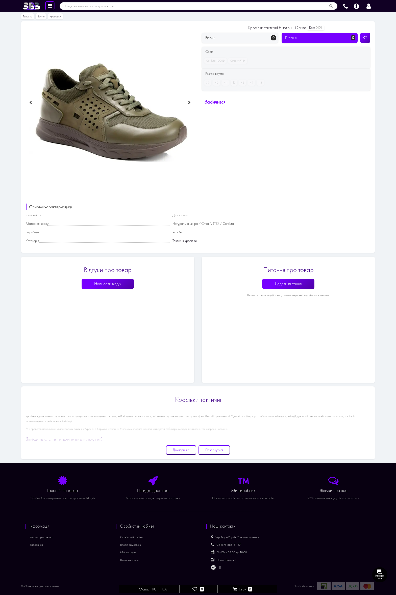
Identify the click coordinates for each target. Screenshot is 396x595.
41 (224, 82)
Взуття (41, 16)
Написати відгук (107, 283)
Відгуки (240, 37)
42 (233, 82)
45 (259, 82)
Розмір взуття (214, 73)
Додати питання (288, 283)
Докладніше (181, 450)
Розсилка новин (129, 560)
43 (241, 82)
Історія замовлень (130, 545)
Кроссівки (55, 16)
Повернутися (214, 450)
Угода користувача (41, 537)
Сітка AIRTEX (236, 60)
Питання (320, 37)
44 (250, 82)
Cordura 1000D (214, 60)
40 (215, 82)
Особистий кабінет (131, 537)
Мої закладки (128, 552)
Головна (27, 16)
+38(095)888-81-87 (226, 545)
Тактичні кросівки (184, 241)
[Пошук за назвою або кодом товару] (331, 6)
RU (154, 589)
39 (207, 82)
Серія (209, 51)
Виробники (36, 545)
